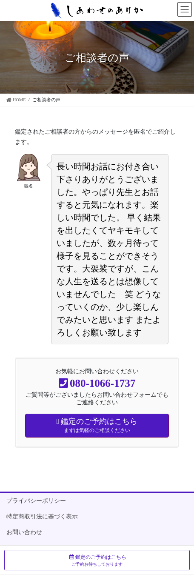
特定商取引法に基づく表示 (42, 516)
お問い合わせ (24, 532)
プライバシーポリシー (36, 501)
